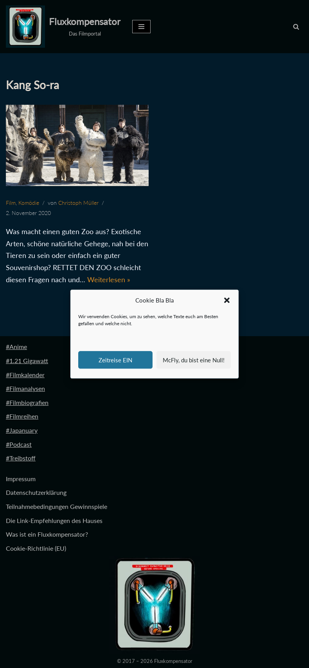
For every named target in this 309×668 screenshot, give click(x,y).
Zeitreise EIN (115, 360)
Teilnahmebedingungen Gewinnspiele (56, 506)
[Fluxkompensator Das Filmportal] (63, 26)
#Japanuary (22, 430)
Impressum (21, 478)
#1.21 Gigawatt (27, 360)
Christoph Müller (78, 202)
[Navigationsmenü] (141, 26)
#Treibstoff (21, 458)
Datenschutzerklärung (36, 492)
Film (11, 202)
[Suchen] (296, 26)
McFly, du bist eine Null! (194, 360)
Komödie (28, 202)
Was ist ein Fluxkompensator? (47, 534)
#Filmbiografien (27, 402)
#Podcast (19, 444)
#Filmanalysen (25, 388)
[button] (227, 300)
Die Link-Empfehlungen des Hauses (54, 520)
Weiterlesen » (108, 279)
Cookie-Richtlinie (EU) (36, 548)
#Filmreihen (22, 416)
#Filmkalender (25, 374)
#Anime (16, 346)
